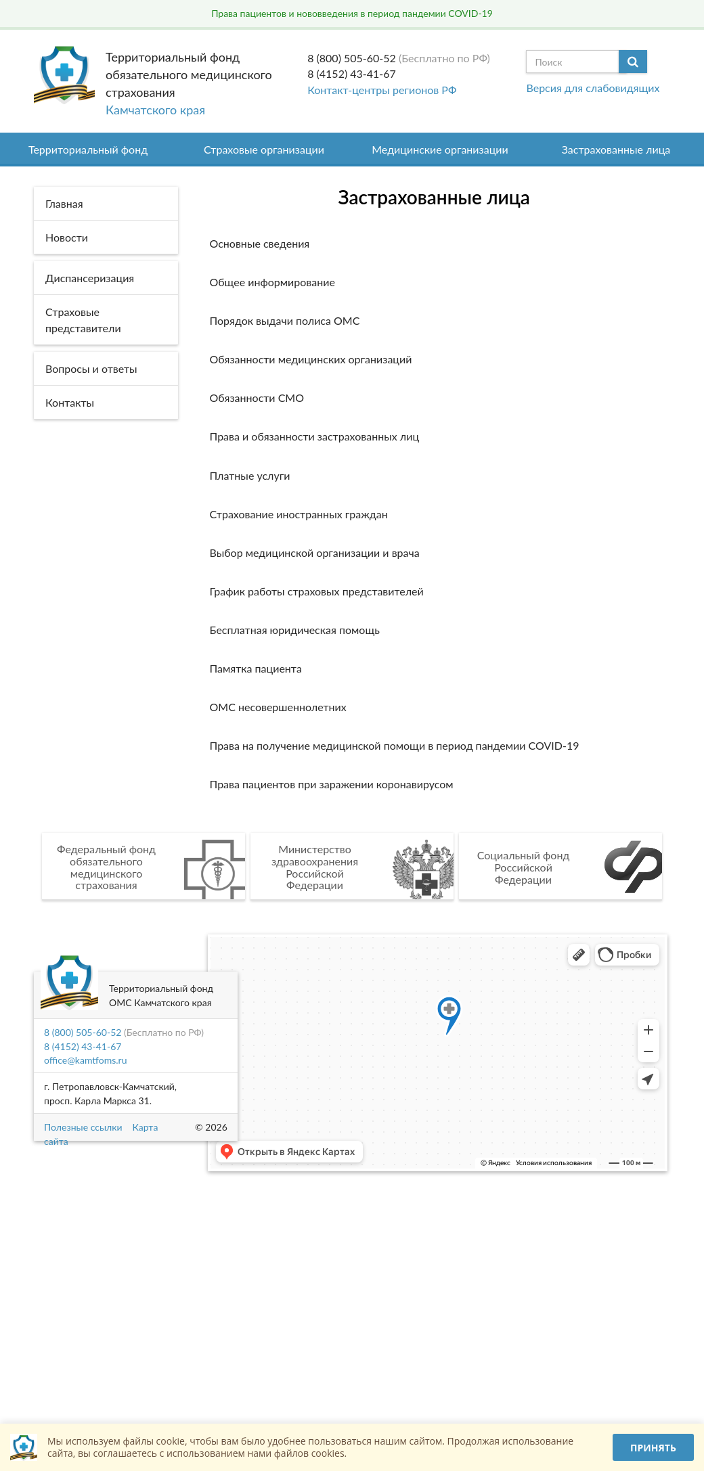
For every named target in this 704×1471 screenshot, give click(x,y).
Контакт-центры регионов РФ (381, 89)
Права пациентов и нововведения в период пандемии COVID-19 (352, 13)
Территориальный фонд (88, 149)
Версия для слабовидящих (592, 87)
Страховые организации (264, 149)
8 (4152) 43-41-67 (351, 73)
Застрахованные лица (616, 149)
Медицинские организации (440, 149)
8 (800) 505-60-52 (351, 57)
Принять (653, 1447)
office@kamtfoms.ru (85, 1060)
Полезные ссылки (83, 1127)
